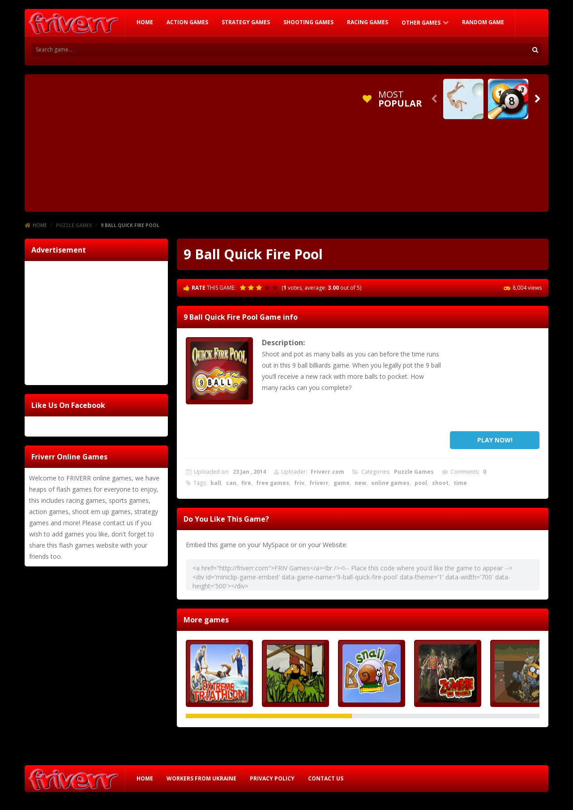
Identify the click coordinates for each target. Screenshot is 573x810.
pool (421, 483)
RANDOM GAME (483, 22)
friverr (319, 483)
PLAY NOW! (495, 440)
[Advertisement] (192, 141)
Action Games (187, 22)
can (231, 483)
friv (299, 483)
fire (246, 483)
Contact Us (325, 778)
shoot (440, 483)
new (360, 483)
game (342, 483)
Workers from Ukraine (201, 778)
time (460, 483)
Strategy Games (246, 22)
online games (390, 483)
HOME (145, 22)
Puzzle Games (74, 225)
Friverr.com (327, 472)
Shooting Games (308, 22)
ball (215, 483)
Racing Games (367, 22)
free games (272, 483)
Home (40, 225)
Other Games (421, 22)
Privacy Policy (272, 778)
